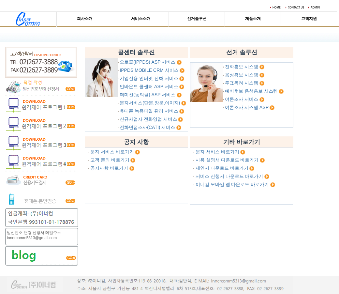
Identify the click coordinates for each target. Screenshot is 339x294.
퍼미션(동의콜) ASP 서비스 (147, 94)
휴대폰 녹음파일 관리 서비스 (149, 111)
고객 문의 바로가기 (109, 159)
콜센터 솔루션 (136, 52)
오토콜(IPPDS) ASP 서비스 (147, 62)
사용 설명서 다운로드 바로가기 (227, 159)
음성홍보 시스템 (241, 74)
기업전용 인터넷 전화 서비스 (149, 78)
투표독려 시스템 (241, 82)
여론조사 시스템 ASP (247, 107)
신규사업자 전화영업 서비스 (148, 119)
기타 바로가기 (241, 142)
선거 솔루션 (241, 52)
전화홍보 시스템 (241, 66)
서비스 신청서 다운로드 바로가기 (229, 176)
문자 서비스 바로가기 (112, 151)
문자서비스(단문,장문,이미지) (150, 102)
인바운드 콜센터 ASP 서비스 (149, 86)
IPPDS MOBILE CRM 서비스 (149, 70)
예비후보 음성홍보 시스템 (251, 91)
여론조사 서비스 (241, 99)
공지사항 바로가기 (109, 168)
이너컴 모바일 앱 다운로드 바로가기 (232, 184)
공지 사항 (136, 142)
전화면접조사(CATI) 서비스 (147, 127)
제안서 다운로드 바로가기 (222, 168)
